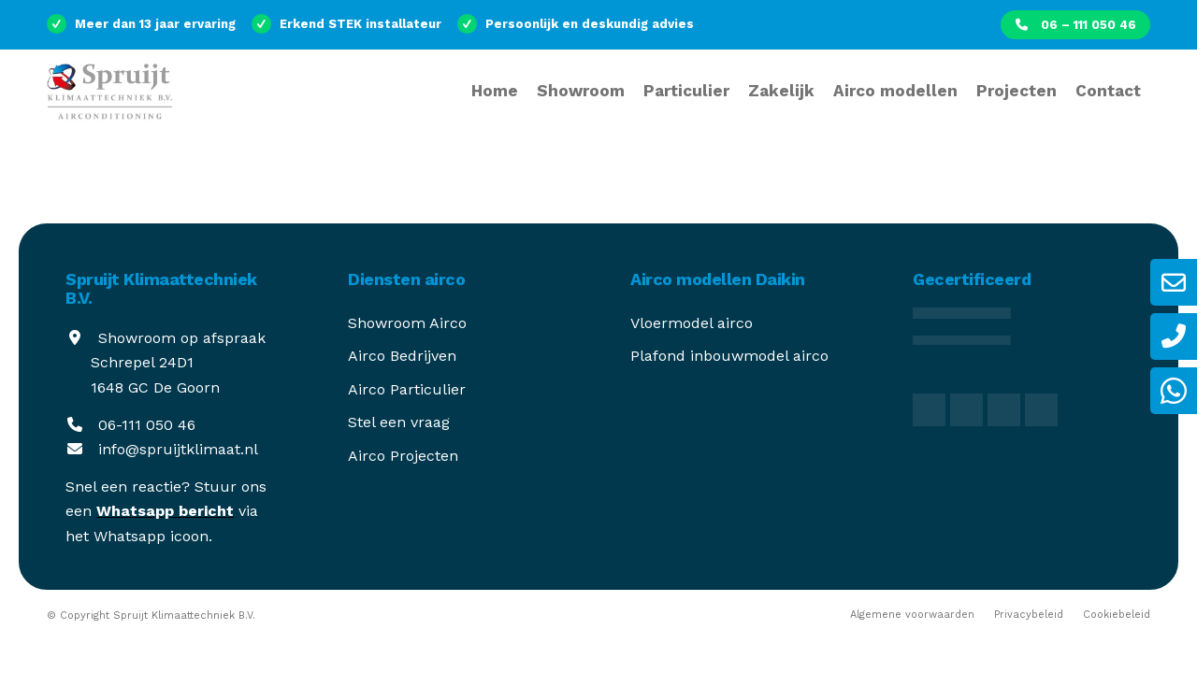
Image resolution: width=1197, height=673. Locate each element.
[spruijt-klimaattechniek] (143, 103)
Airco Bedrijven (402, 356)
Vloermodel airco (691, 323)
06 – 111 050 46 (1075, 25)
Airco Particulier (407, 389)
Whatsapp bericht (165, 511)
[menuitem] (1075, 24)
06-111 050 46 (146, 425)
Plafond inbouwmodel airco (729, 356)
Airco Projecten (403, 456)
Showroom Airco (407, 323)
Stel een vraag (399, 422)
